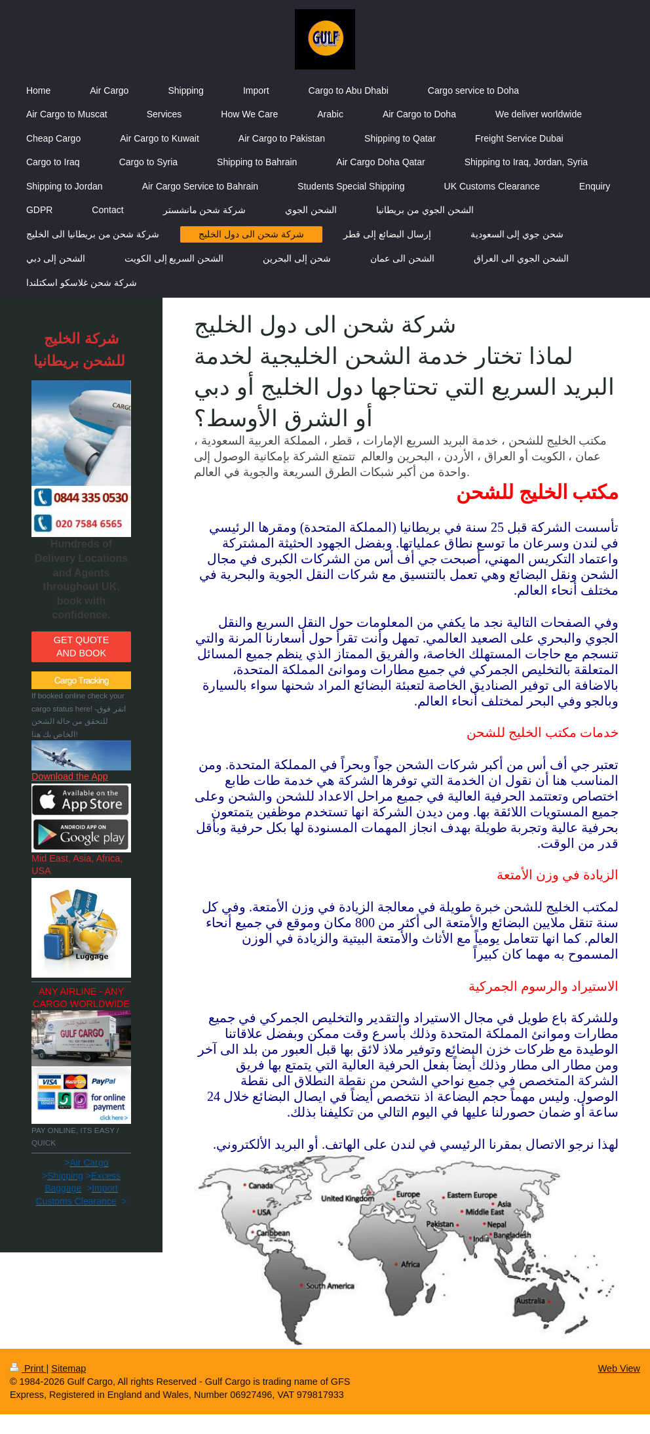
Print (28, 1368)
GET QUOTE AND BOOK (81, 646)
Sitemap (68, 1368)
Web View (619, 1368)
